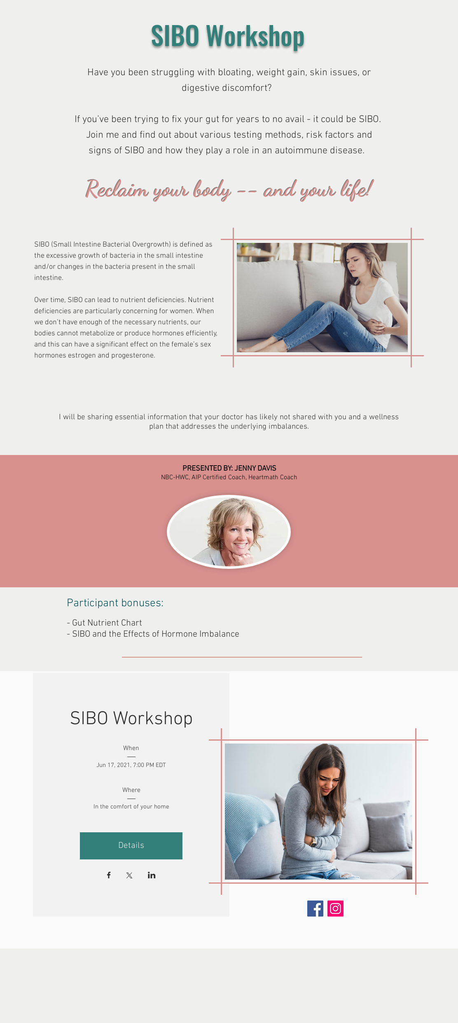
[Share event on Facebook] (109, 876)
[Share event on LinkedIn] (152, 876)
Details (131, 846)
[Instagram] (335, 909)
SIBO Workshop (131, 719)
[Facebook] (315, 909)
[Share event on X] (129, 876)
